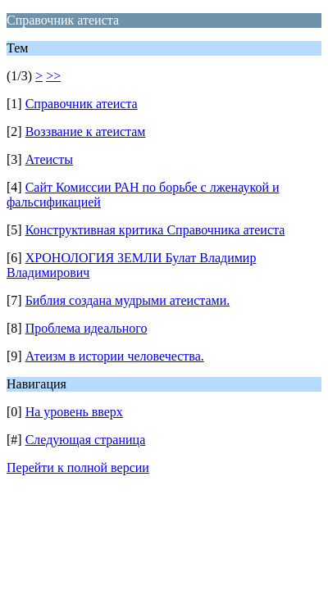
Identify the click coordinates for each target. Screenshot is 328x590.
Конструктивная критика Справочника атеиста (155, 230)
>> (53, 76)
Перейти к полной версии (78, 467)
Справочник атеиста (81, 104)
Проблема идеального (86, 328)
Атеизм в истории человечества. (114, 356)
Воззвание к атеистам (85, 131)
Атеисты (49, 159)
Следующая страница (85, 440)
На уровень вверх (74, 412)
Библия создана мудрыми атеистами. (127, 300)
